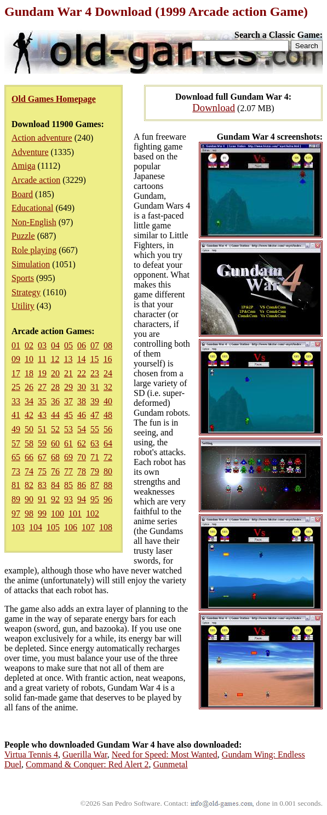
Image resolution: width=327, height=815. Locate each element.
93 (68, 499)
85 (68, 485)
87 (94, 485)
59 (42, 443)
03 (42, 345)
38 (81, 401)
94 (81, 499)
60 (55, 443)
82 (29, 485)
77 (68, 471)
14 (81, 359)
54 (81, 429)
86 (81, 485)
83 (42, 485)
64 (108, 443)
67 (42, 457)
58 (29, 443)
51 (42, 429)
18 (29, 373)
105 (53, 527)
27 (42, 387)
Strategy (26, 292)
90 (29, 499)
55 (94, 429)
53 (68, 429)
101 (75, 513)
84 (55, 485)
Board (22, 194)
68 (55, 457)
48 (108, 415)
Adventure (30, 152)
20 (55, 373)
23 (94, 373)
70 (81, 457)
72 (108, 457)
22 (81, 373)
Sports (23, 278)
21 (68, 373)
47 (94, 415)
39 (94, 401)
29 (68, 387)
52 (55, 429)
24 (108, 373)
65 (16, 457)
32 (108, 387)
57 (16, 443)
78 (81, 471)
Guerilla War (84, 754)
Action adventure (42, 137)
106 (70, 527)
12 (54, 359)
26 (29, 387)
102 (92, 513)
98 (29, 513)
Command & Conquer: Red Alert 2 (87, 764)
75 (42, 471)
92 (55, 499)
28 (55, 387)
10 (29, 359)
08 (108, 345)
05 (68, 345)
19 (42, 373)
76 (55, 471)
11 (42, 359)
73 (16, 471)
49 (16, 429)
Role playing (34, 250)
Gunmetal (170, 764)
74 (29, 471)
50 (29, 429)
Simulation (31, 264)
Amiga (24, 165)
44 (55, 415)
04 (55, 345)
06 (81, 345)
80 (108, 471)
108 (105, 527)
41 (16, 415)
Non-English (34, 222)
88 (108, 485)
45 (68, 415)
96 (108, 499)
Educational (32, 208)
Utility (23, 306)
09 (16, 359)
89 (16, 499)
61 (68, 443)
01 (16, 345)
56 (108, 429)
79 (94, 471)
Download (213, 107)
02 (29, 345)
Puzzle (23, 235)
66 (29, 457)
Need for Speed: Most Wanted (164, 754)
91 (42, 499)
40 (108, 401)
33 (16, 401)
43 (42, 415)
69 (68, 457)
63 (94, 443)
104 (35, 527)
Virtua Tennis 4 (31, 754)
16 (107, 359)
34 (29, 401)
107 (88, 527)
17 (16, 373)
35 (42, 401)
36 (55, 401)
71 (94, 457)
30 (81, 387)
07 (94, 345)
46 (81, 415)
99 (42, 513)
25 (16, 387)
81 (16, 485)
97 (16, 513)
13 (68, 359)
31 (94, 387)
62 (81, 443)
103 (18, 527)
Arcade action (36, 180)
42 (29, 415)
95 (94, 499)
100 (57, 513)
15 (94, 359)
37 (68, 401)
